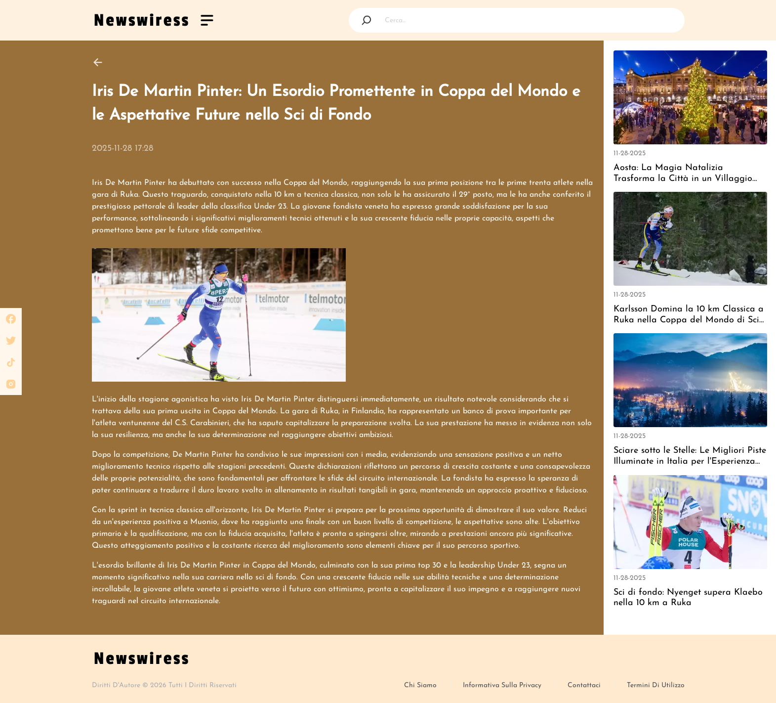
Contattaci (585, 685)
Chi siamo (421, 685)
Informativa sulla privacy (503, 685)
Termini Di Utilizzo (656, 685)
